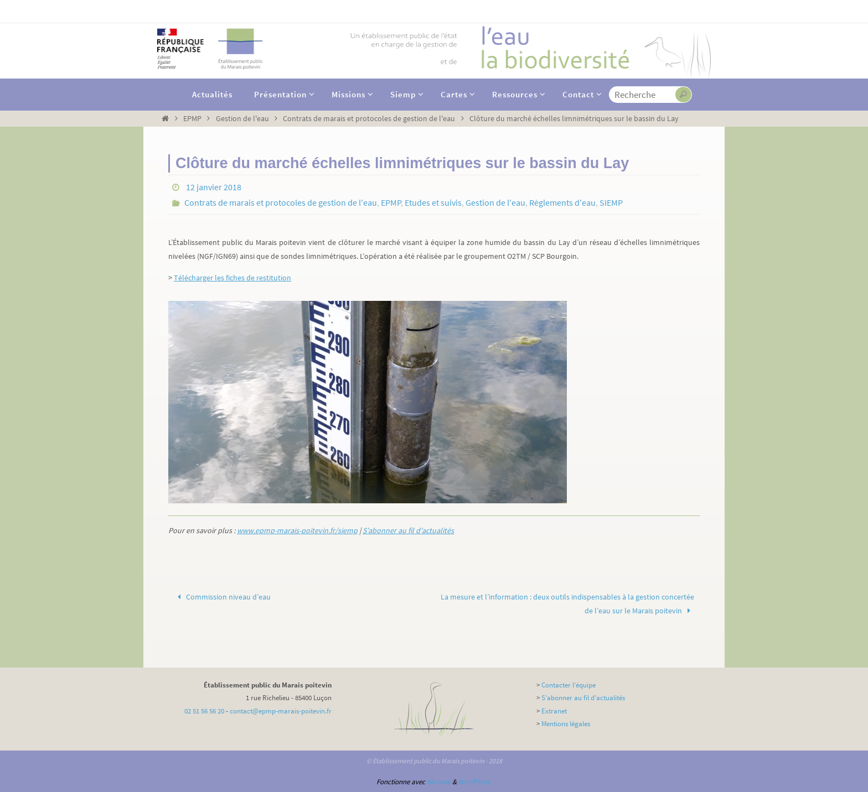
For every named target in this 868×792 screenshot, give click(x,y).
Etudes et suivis (433, 202)
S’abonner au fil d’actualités (408, 530)
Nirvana (439, 781)
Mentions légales (565, 723)
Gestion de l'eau (242, 118)
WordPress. (475, 781)
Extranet (554, 711)
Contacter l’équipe (568, 685)
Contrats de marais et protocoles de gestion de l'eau (369, 118)
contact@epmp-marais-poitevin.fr (281, 711)
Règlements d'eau (562, 202)
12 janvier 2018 (213, 186)
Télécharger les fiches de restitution (232, 278)
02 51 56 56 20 (204, 711)
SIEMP (611, 202)
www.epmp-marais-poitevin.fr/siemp (297, 530)
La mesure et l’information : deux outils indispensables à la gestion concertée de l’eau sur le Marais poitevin (567, 604)
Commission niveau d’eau (222, 597)
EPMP (192, 118)
